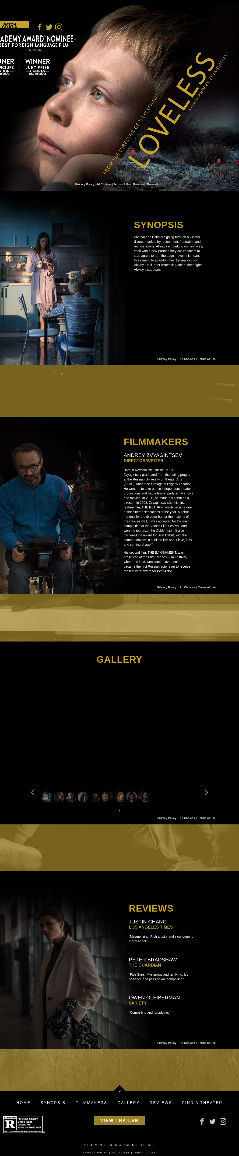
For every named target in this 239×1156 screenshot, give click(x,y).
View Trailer (119, 1120)
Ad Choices (104, 184)
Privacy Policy (84, 184)
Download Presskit (145, 184)
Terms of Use (122, 184)
